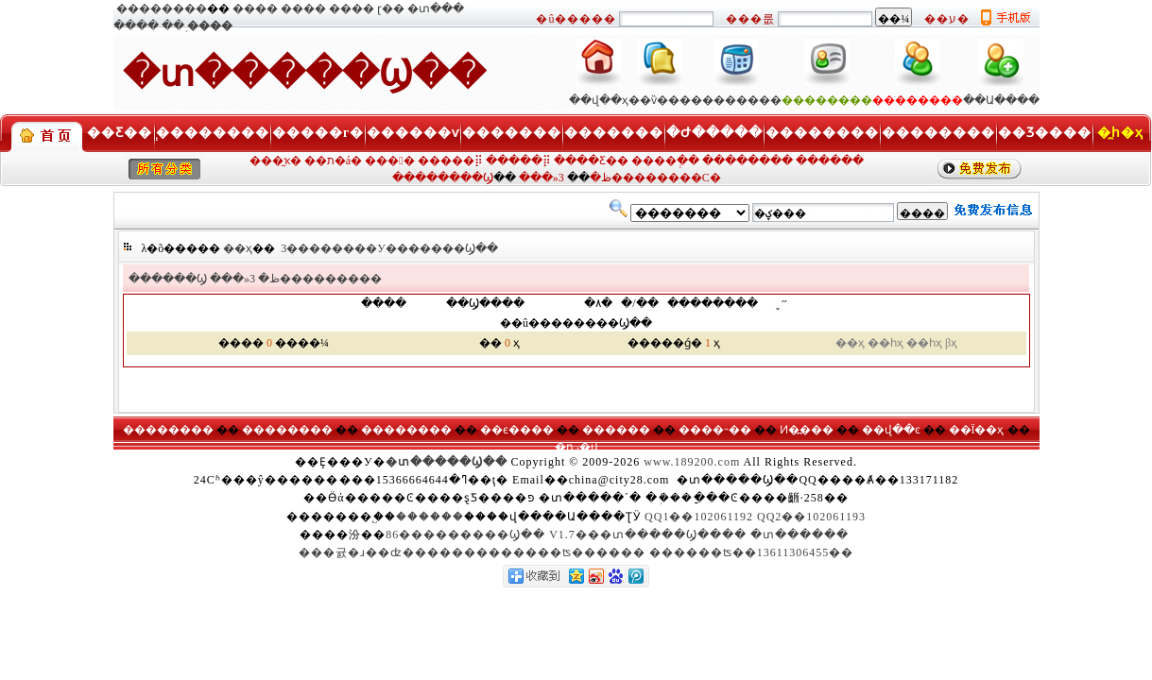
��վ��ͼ (891, 429)
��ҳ (237, 248)
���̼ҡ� (275, 160)
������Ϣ (168, 278)
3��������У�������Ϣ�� (389, 248)
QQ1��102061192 (699, 516)
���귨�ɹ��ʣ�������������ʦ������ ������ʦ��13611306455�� (576, 552)
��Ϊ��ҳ (977, 429)
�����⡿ (450, 160)
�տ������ (799, 534)
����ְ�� (665, 160)
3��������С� (640, 177)
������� (511, 133)
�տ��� (435, 8)
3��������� (315, 278)
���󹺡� (389, 160)
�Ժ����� (714, 133)
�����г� (318, 133)
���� (255, 8)
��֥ (173, 25)
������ (830, 160)
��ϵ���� (517, 429)
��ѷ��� (659, 100)
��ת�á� (333, 160)
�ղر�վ (576, 446)
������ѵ (413, 133)
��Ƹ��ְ (120, 133)
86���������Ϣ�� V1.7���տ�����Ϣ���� (566, 534)
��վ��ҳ (598, 100)
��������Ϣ (442, 177)
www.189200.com (692, 461)
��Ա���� (1001, 100)
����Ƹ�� (591, 160)
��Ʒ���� (1045, 133)
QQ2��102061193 (811, 516)
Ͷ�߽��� (807, 429)
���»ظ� (245, 278)
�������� (161, 8)
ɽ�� (390, 8)
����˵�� (715, 429)
